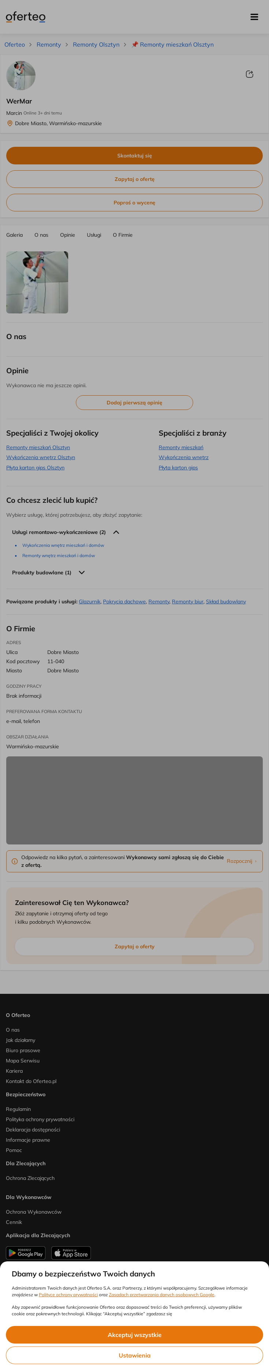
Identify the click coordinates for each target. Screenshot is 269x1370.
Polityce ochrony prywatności (68, 1294)
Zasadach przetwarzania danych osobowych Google (161, 1294)
